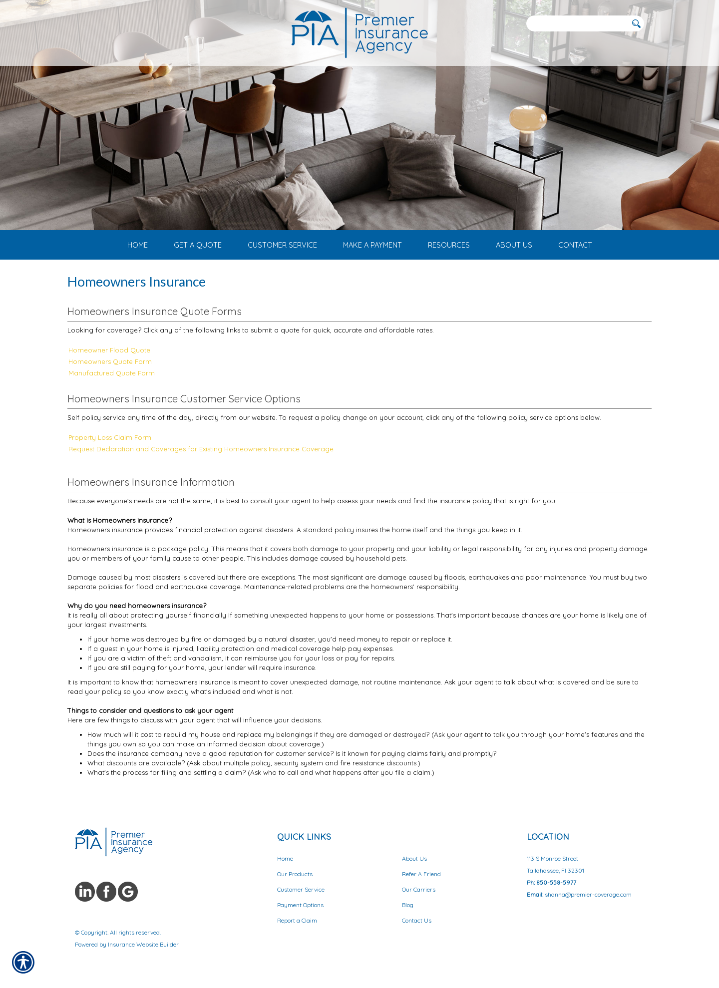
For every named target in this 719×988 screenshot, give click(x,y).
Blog (407, 905)
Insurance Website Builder (143, 944)
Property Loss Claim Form (109, 437)
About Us (414, 858)
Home (285, 858)
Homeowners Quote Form (110, 361)
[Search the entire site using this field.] (577, 23)
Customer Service (301, 889)
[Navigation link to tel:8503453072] (77, 22)
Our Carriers (418, 889)
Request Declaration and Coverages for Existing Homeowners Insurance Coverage (201, 449)
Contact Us (416, 920)
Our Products (295, 874)
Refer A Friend (421, 874)
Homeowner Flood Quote (109, 350)
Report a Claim (297, 920)
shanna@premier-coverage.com (588, 894)
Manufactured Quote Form (111, 373)
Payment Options (300, 905)
